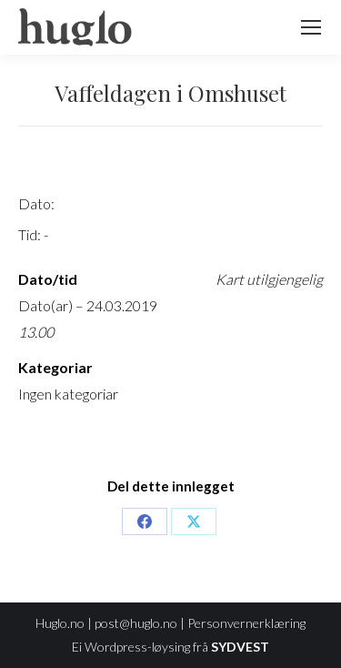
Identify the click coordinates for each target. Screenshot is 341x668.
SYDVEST (240, 646)
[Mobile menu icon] (311, 27)
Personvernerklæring (246, 623)
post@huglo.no (136, 623)
